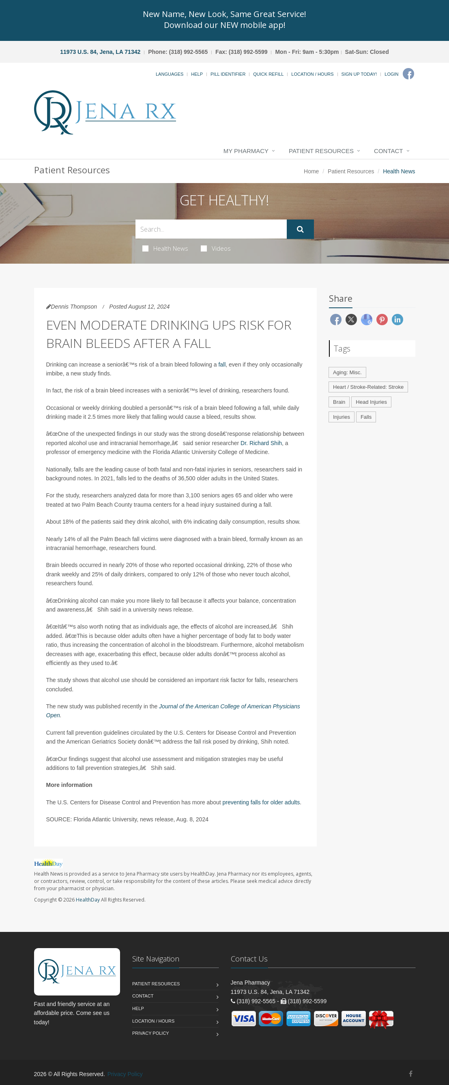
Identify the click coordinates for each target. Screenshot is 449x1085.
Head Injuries (371, 402)
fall (222, 364)
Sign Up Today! (359, 74)
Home (311, 171)
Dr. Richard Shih (261, 443)
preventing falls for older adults (261, 802)
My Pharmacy (246, 150)
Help (197, 74)
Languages (169, 74)
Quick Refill (268, 74)
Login (391, 74)
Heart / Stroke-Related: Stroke (368, 387)
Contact (388, 150)
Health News (165, 248)
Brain (339, 402)
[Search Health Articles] (211, 229)
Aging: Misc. (347, 372)
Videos (216, 248)
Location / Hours (312, 74)
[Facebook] (408, 73)
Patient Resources (321, 150)
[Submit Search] (300, 229)
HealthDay (88, 899)
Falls (366, 417)
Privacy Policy (150, 1033)
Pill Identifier (228, 74)
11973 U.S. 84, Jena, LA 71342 (100, 52)
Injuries (341, 417)
